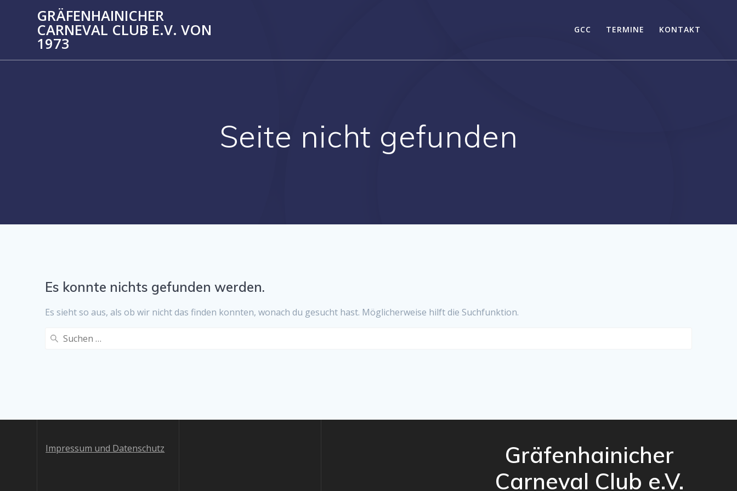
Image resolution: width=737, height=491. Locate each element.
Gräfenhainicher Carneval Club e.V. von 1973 (124, 30)
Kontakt (680, 29)
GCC (582, 29)
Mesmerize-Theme (643, 460)
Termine (625, 29)
